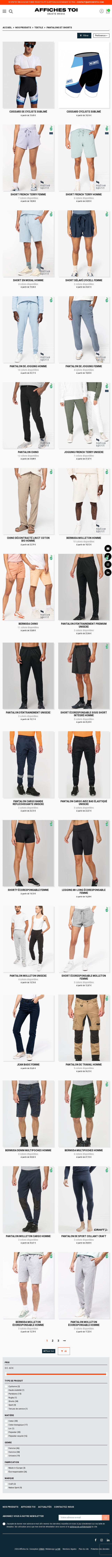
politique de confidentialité (80, 1527)
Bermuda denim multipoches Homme (28, 1150)
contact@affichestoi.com (90, 2)
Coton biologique (18, 1425)
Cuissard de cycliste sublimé (28, 111)
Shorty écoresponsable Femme (28, 890)
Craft (12, 1484)
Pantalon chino (28, 452)
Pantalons (15, 1394)
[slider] (6, 1374)
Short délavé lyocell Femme (83, 280)
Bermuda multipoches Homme (84, 1150)
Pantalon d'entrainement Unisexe (28, 712)
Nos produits (10, 1507)
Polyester (15, 1432)
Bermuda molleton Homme (83, 538)
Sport (12, 1405)
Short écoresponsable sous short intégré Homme (84, 714)
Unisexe (14, 1456)
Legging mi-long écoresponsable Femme (84, 891)
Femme (14, 1448)
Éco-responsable (18, 1472)
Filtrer (84, 35)
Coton (13, 1421)
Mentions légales (70, 1549)
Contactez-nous (64, 1507)
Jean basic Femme (28, 1064)
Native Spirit (15, 1488)
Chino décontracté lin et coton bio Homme (28, 539)
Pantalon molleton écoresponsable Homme (83, 1323)
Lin (11, 1428)
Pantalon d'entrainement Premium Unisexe (84, 625)
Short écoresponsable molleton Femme (84, 977)
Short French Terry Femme (28, 194)
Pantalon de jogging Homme (28, 366)
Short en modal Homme (28, 280)
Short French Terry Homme (84, 194)
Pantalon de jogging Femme (84, 366)
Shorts (13, 1401)
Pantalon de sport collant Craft (83, 1236)
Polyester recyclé (18, 1436)
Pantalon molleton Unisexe (28, 975)
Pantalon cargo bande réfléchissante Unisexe (28, 803)
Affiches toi (28, 1507)
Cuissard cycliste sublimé (84, 111)
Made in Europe (17, 1468)
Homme (14, 1452)
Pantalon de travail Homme (84, 1064)
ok (64, 1351)
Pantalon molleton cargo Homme (28, 1236)
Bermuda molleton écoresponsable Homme (28, 1323)
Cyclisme (14, 1386)
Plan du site (84, 1549)
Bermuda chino (28, 623)
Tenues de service (18, 1409)
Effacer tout (48, 1351)
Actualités (44, 1507)
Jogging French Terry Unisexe (83, 452)
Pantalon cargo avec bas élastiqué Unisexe (84, 803)
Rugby (13, 1398)
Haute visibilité (16, 1390)
